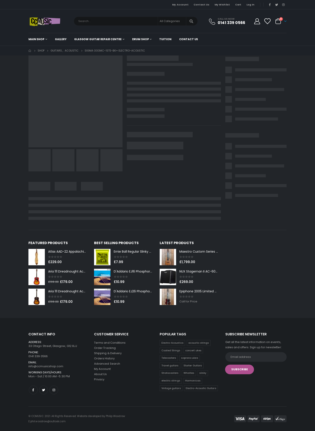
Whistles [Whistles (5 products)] (189, 373)
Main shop (36, 39)
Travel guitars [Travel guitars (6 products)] (170, 365)
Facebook (33, 390)
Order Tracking (105, 348)
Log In (251, 4)
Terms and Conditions (110, 343)
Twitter (43, 390)
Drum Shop (140, 39)
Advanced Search (107, 364)
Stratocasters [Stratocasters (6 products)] (170, 373)
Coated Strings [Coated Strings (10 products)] (170, 350)
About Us (100, 374)
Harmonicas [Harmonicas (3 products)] (193, 380)
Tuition (165, 39)
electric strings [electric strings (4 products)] (170, 380)
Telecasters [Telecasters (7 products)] (168, 358)
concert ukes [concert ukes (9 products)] (193, 350)
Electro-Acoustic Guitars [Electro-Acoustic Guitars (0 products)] (201, 388)
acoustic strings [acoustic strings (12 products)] (198, 343)
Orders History (104, 358)
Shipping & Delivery (108, 353)
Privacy (99, 379)
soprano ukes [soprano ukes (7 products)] (189, 358)
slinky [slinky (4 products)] (202, 373)
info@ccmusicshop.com (45, 366)
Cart (238, 4)
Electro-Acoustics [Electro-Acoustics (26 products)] (172, 343)
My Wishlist (222, 4)
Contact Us (202, 4)
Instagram (53, 390)
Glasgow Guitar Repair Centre (98, 39)
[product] (36, 257)
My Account (180, 4)
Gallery (60, 39)
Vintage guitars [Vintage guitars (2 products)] (171, 388)
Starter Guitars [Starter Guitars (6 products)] (193, 365)
